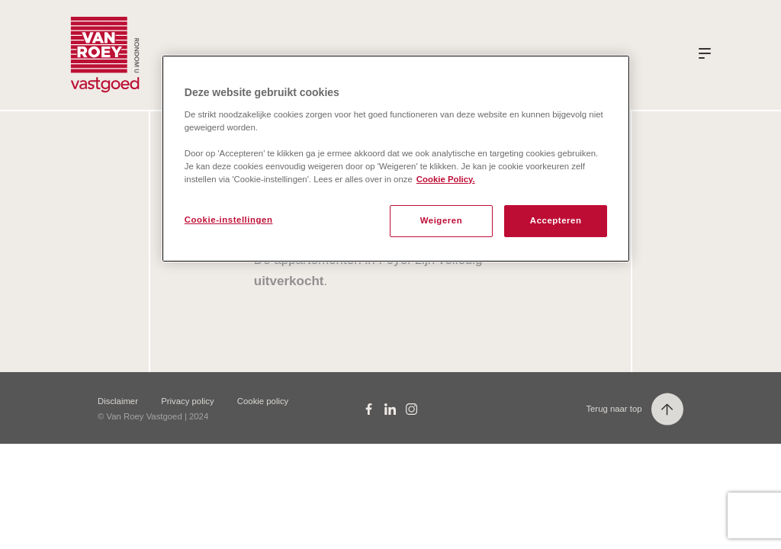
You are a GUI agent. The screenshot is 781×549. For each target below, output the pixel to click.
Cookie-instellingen (229, 219)
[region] (396, 158)
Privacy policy (187, 401)
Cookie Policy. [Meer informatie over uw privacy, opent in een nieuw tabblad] (445, 179)
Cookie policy (262, 401)
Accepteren (556, 220)
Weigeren (441, 220)
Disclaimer (118, 401)
